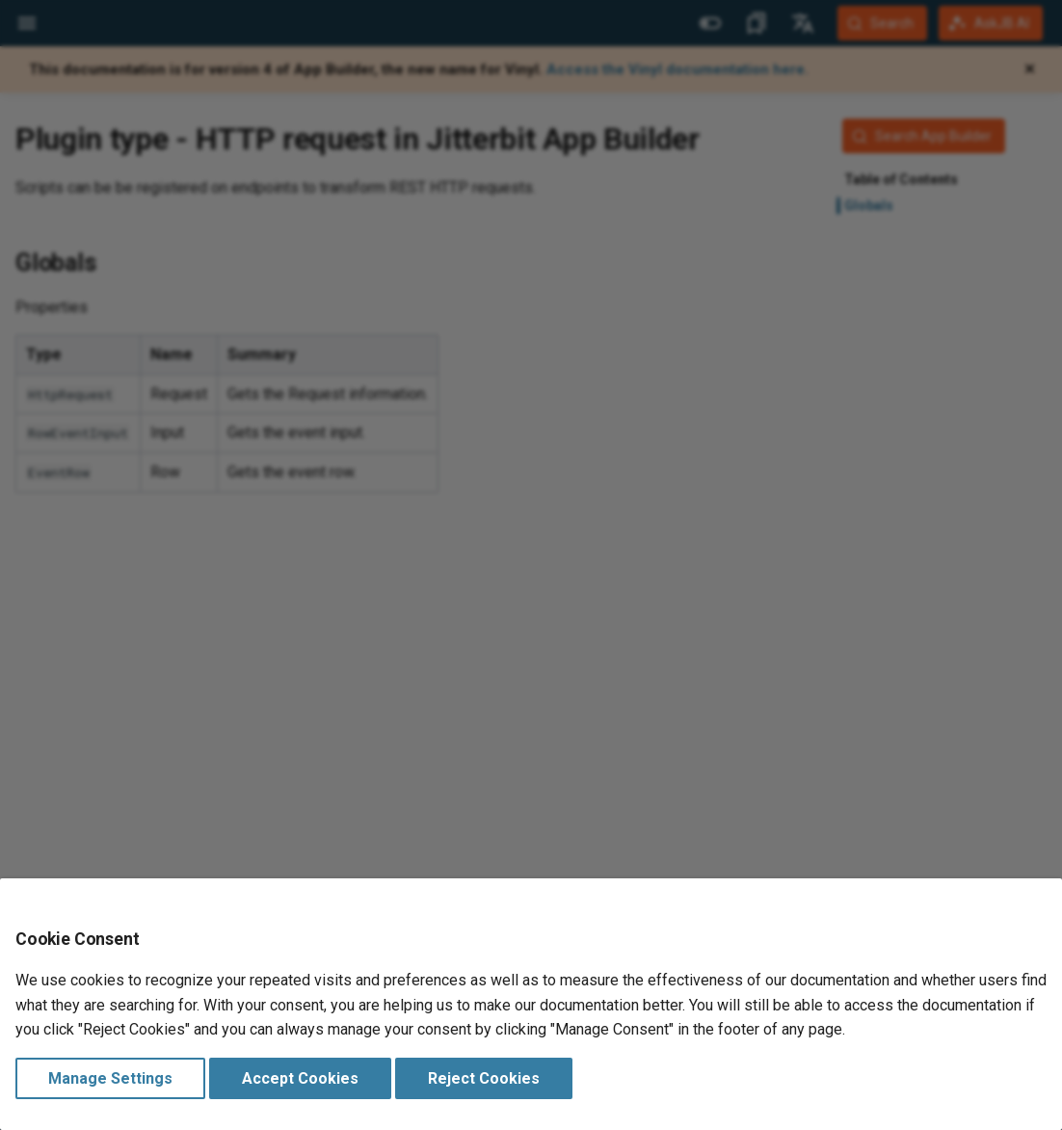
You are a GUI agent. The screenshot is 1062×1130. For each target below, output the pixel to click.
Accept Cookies (300, 1078)
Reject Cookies (484, 1078)
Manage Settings (110, 1078)
